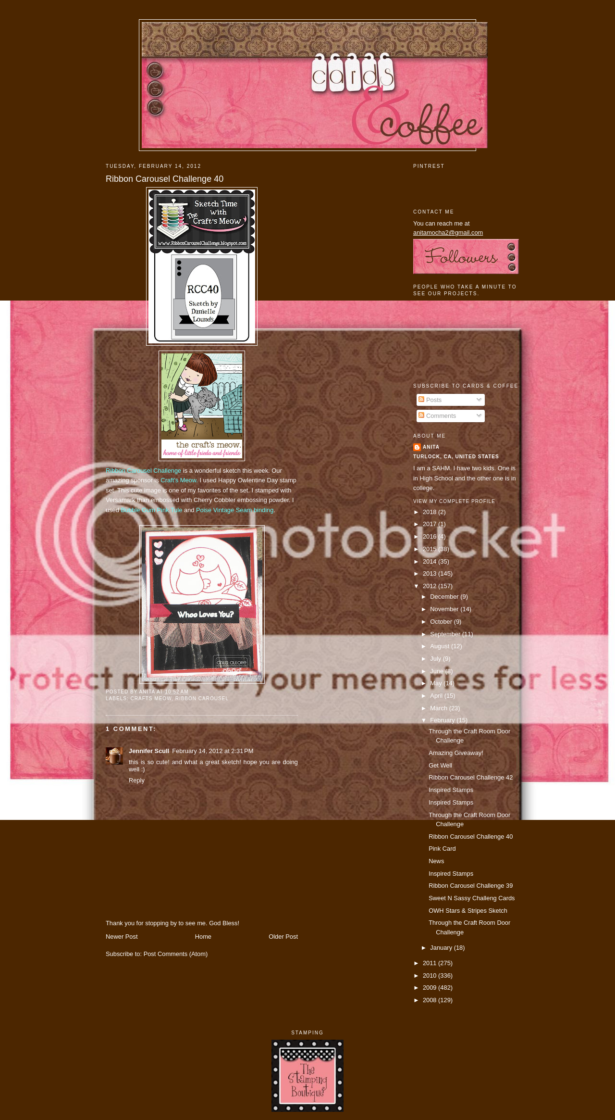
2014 (430, 561)
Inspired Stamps (451, 789)
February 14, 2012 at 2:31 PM (212, 751)
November (445, 609)
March (439, 708)
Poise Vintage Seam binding (234, 510)
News (436, 861)
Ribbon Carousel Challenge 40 (164, 179)
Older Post (283, 936)
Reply (137, 780)
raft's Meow (181, 480)
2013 (430, 573)
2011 (430, 963)
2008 (430, 1000)
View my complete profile (454, 501)
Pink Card (442, 848)
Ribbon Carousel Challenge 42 (471, 777)
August (440, 646)
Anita (431, 447)
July (436, 658)
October (442, 621)
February (443, 720)
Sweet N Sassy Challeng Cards (472, 898)
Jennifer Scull (149, 751)
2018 (430, 512)
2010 (430, 975)
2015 (430, 549)
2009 (430, 987)
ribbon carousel (202, 698)
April (437, 695)
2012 (430, 586)
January (442, 947)
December (445, 596)
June (437, 671)
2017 (430, 524)
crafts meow (151, 698)
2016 (430, 536)
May (436, 683)
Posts (430, 399)
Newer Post (121, 936)
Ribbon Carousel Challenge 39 (471, 885)
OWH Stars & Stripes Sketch (468, 910)
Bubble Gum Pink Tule (151, 510)
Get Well (440, 765)
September (446, 634)
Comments (437, 415)
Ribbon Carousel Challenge (143, 470)
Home (203, 936)
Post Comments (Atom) (176, 953)
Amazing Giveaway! (456, 752)
